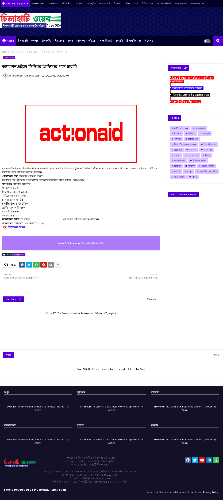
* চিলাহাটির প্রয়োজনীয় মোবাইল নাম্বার (190, 95)
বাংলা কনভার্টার (197, 3)
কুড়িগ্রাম (92, 40)
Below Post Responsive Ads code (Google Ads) (81, 243)
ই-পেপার (149, 40)
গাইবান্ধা (80, 40)
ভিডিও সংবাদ (148, 3)
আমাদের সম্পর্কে (181, 492)
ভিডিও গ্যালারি (208, 166)
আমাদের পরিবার (164, 3)
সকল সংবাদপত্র (181, 3)
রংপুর (70, 40)
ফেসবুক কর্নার (180, 160)
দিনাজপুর (59, 40)
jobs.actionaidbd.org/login (46, 219)
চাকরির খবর (17, 52)
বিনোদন (117, 3)
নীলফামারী (22, 40)
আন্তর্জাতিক (53, 3)
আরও (216, 354)
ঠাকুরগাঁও (46, 40)
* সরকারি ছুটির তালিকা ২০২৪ (185, 101)
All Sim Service (181, 128)
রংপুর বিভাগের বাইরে (208, 171)
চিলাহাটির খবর (133, 40)
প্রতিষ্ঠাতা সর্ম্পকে (162, 492)
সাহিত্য (127, 3)
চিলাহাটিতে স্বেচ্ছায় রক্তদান (185, 144)
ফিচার (136, 3)
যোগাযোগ (196, 492)
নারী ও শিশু (66, 3)
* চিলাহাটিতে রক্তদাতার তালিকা (186, 88)
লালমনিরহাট (106, 40)
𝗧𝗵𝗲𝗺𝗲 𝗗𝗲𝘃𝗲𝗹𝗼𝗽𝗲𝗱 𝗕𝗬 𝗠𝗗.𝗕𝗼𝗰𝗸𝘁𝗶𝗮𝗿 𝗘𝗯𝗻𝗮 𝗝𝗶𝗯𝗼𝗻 (35, 489)
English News (38, 3)
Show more (152, 299)
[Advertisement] (65, 91)
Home (10, 40)
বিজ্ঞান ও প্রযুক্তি (199, 160)
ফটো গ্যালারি (105, 3)
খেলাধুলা (79, 3)
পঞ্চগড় (35, 40)
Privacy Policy (210, 492)
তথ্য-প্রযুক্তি (91, 3)
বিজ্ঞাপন (177, 166)
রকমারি (119, 40)
